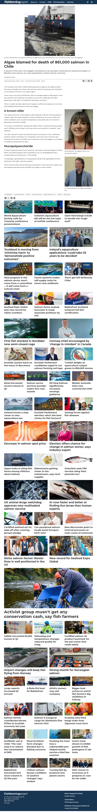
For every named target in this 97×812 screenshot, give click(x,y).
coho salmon (19, 194)
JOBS (49, 2)
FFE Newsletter (59, 2)
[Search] (88, 2)
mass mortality (50, 194)
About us (34, 2)
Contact (42, 2)
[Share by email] (91, 81)
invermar (8, 194)
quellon (67, 194)
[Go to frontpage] (16, 2)
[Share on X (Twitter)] (86, 81)
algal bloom (37, 194)
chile (28, 194)
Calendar (70, 2)
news (60, 194)
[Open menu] (92, 2)
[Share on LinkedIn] (89, 81)
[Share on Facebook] (83, 81)
